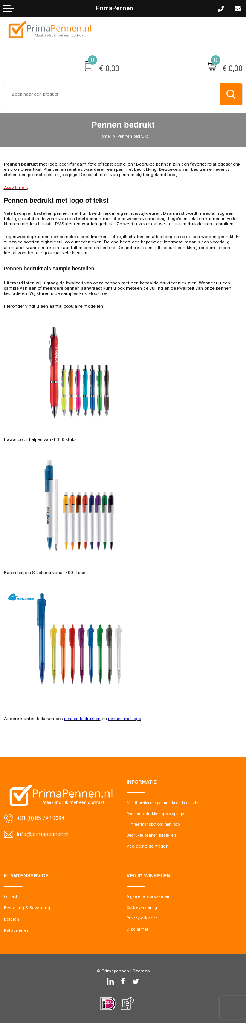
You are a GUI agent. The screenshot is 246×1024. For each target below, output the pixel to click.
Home (102, 136)
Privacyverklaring (143, 919)
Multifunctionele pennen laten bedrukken (169, 802)
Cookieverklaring (143, 908)
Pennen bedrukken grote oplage (160, 813)
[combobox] (112, 94)
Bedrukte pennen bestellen (154, 835)
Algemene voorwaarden (150, 897)
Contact (12, 897)
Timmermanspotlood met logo (158, 824)
